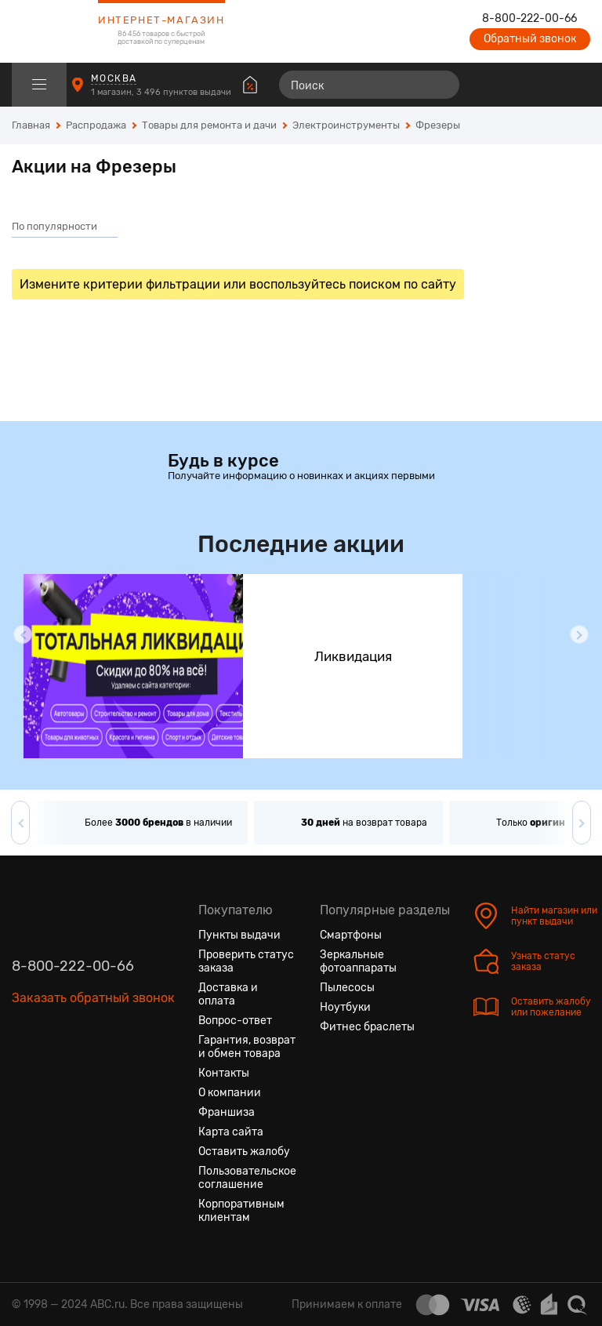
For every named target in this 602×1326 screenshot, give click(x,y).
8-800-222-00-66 (529, 18)
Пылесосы (347, 987)
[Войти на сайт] (545, 84)
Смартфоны (351, 935)
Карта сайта (230, 1132)
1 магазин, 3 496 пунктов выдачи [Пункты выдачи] (162, 92)
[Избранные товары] (517, 85)
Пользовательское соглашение (247, 1177)
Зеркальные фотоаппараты (358, 961)
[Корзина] (575, 85)
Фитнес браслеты (367, 1027)
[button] (22, 634)
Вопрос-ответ (235, 1020)
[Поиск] (369, 85)
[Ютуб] (80, 1071)
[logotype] (51, 31)
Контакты (223, 1073)
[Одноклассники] (52, 1071)
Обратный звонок (530, 38)
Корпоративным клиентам (241, 1210)
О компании (229, 1092)
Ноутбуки (345, 1007)
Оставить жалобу (244, 1151)
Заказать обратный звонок (93, 997)
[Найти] (440, 85)
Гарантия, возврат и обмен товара (247, 1047)
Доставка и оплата (228, 994)
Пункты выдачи (239, 935)
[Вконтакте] (24, 1071)
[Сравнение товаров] (489, 85)
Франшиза (226, 1112)
